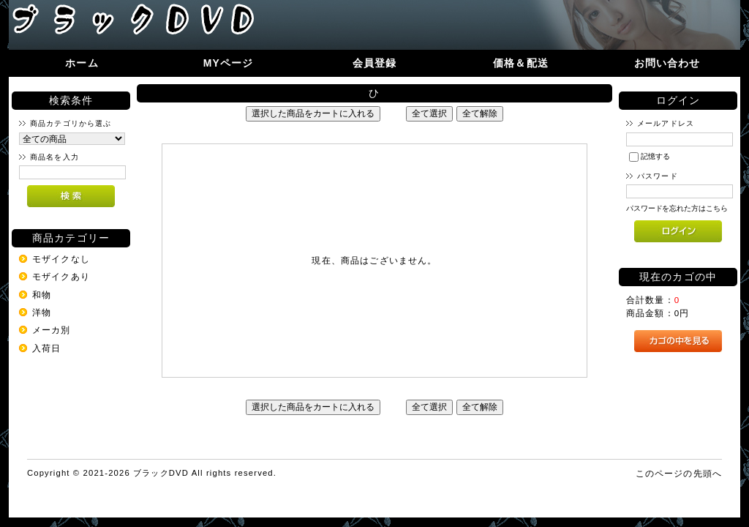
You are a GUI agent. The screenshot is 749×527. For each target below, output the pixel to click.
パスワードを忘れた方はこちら (677, 208)
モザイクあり (61, 276)
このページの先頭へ (679, 473)
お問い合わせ (667, 63)
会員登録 (375, 63)
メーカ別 (51, 329)
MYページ (228, 63)
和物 (41, 294)
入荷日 (46, 348)
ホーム (81, 63)
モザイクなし (61, 259)
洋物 (41, 312)
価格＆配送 (521, 63)
